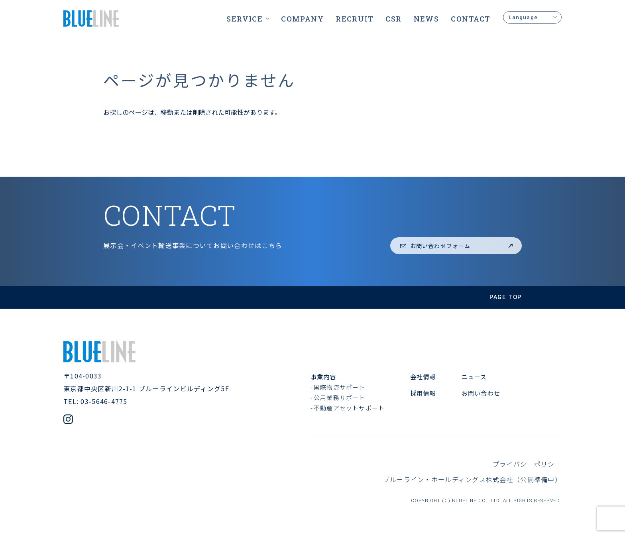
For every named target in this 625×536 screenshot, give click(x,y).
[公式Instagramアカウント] (68, 420)
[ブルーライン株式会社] (91, 18)
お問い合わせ (481, 393)
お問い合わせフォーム (457, 246)
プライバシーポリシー (527, 464)
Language (532, 17)
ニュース (474, 376)
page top (505, 297)
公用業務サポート (340, 397)
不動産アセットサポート (349, 408)
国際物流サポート (340, 387)
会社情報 (423, 376)
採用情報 (423, 393)
